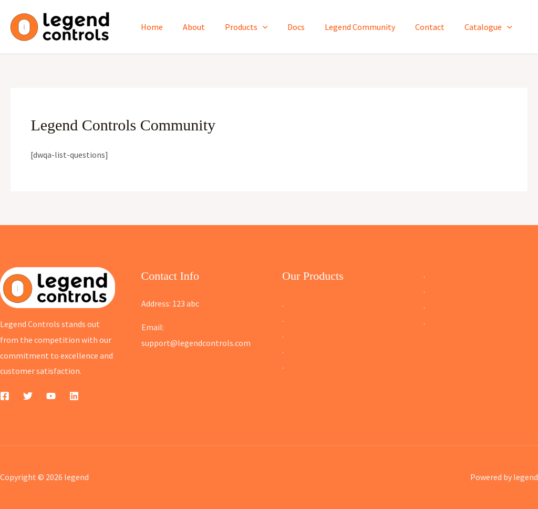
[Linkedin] (74, 396)
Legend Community (368, 27)
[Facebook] (4, 396)
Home (172, 27)
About (211, 27)
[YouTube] (51, 396)
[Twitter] (28, 396)
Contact (434, 27)
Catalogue (490, 27)
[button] (277, 27)
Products (260, 27)
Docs (307, 27)
